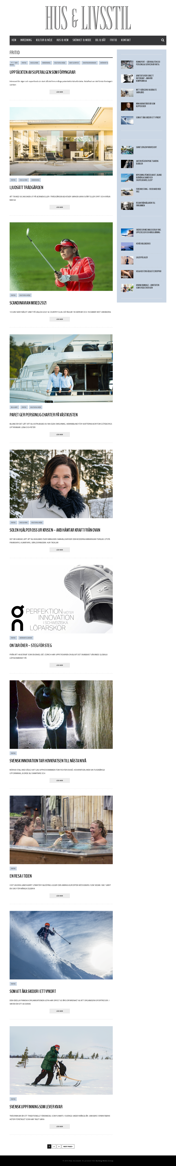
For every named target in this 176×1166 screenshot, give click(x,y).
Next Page (68, 1146)
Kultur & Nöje (44, 40)
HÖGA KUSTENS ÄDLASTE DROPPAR (148, 271)
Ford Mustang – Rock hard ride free (148, 190)
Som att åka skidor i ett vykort (33, 991)
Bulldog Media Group (104, 1161)
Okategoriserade (89, 63)
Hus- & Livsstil (75, 1161)
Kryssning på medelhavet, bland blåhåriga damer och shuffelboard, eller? (149, 177)
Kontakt (126, 40)
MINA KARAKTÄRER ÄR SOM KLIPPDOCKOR (145, 105)
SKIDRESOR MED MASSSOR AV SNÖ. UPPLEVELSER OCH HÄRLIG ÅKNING (148, 231)
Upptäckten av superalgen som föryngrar (42, 72)
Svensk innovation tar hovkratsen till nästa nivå (48, 761)
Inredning (26, 40)
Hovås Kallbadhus (143, 243)
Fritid (113, 40)
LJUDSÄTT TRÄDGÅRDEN (26, 187)
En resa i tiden (21, 876)
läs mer (59, 92)
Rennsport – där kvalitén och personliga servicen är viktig (148, 63)
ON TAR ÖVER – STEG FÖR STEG (31, 645)
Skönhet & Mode (82, 40)
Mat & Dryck (74, 63)
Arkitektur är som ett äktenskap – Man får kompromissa (145, 78)
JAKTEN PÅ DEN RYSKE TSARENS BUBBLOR (147, 162)
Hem (14, 40)
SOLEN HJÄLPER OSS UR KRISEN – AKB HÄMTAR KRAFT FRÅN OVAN (55, 530)
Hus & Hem (62, 40)
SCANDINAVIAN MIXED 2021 (28, 303)
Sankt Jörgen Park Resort (146, 147)
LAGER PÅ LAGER (142, 257)
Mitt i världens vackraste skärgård (146, 91)
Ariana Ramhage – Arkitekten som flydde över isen (147, 286)
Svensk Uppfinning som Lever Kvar (36, 1107)
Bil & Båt (100, 40)
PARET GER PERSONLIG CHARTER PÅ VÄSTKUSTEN (44, 415)
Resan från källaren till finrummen (145, 204)
